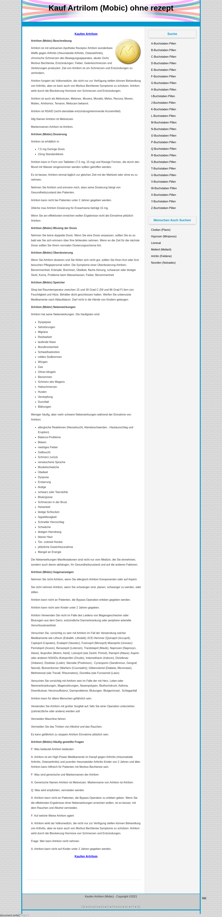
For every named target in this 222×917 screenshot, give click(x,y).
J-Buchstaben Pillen (163, 102)
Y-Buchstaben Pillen (163, 201)
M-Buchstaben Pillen (164, 122)
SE (138, 906)
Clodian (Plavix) (160, 229)
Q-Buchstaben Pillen (163, 148)
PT (132, 906)
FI (108, 906)
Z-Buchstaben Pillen (163, 208)
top (204, 898)
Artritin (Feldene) (161, 256)
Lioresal (156, 242)
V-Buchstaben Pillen (163, 181)
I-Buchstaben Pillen (163, 96)
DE (83, 906)
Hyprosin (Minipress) (164, 236)
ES (96, 906)
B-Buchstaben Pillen (163, 50)
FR (114, 906)
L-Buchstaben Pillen (163, 115)
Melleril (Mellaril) (161, 249)
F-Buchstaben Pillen (163, 76)
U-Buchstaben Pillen (163, 175)
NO (120, 906)
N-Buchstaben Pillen (163, 129)
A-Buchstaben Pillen (163, 43)
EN (102, 906)
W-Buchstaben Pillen (164, 188)
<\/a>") (25, 915)
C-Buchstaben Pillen (163, 56)
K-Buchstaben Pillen (163, 109)
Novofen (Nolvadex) (163, 262)
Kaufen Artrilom (86, 34)
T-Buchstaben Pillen (163, 168)
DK (90, 906)
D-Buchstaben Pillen (163, 63)
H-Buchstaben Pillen (163, 89)
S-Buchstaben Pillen (163, 161)
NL (126, 906)
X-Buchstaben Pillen (163, 194)
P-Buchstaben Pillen (163, 142)
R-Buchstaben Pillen (163, 155)
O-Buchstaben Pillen (163, 135)
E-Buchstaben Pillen (163, 69)
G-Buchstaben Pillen (163, 83)
